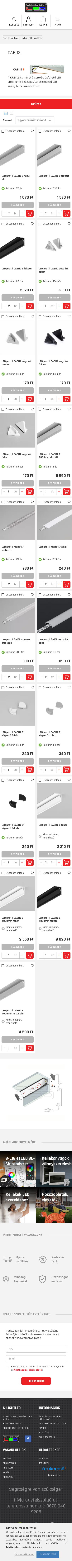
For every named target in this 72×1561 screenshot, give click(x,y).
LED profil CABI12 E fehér (53, 825)
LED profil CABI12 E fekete (16, 268)
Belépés (7, 1458)
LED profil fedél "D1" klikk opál (53, 641)
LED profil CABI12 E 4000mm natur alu (13, 1012)
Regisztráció (10, 1463)
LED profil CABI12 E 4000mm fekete (49, 919)
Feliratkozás (36, 1381)
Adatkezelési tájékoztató (52, 1423)
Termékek (44, 1463)
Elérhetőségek (47, 1437)
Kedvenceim (9, 1477)
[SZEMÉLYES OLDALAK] (29, 21)
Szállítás (44, 1432)
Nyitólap (43, 1458)
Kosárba (30, 213)
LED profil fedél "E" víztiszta (13, 548)
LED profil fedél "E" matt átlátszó (16, 641)
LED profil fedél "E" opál (53, 547)
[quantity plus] (22, 213)
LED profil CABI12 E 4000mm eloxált (49, 456)
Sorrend (7, 120)
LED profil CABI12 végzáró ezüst (54, 270)
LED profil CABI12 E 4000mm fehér (12, 919)
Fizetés (42, 1428)
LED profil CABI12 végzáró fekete (54, 363)
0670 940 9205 (48, 1509)
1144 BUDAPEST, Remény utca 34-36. (17, 1417)
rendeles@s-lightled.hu (16, 1428)
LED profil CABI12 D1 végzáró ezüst (50, 734)
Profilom (8, 1467)
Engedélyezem (48, 1554)
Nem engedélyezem (24, 1554)
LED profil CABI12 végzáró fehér (16, 456)
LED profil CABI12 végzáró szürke (16, 363)
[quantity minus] (4, 213)
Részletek (17, 205)
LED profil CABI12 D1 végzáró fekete (13, 826)
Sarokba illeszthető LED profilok (22, 38)
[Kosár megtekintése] (43, 21)
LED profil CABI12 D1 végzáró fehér (13, 734)
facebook (28, 1438)
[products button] (57, 21)
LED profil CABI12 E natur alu (16, 177)
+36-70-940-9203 (12, 1423)
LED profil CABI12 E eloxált (54, 176)
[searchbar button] (14, 21)
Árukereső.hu (54, 1475)
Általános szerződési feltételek (50, 1417)
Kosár (6, 1472)
